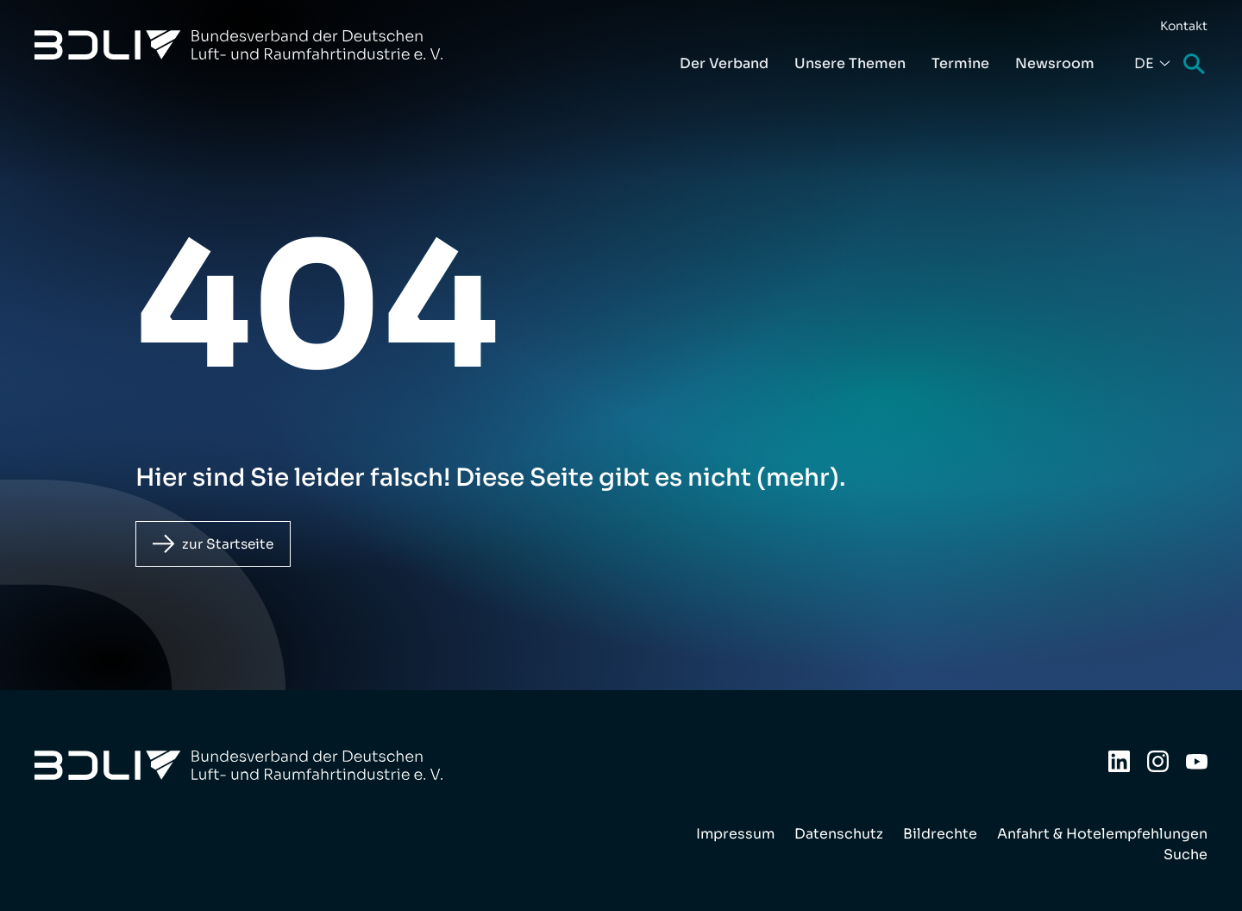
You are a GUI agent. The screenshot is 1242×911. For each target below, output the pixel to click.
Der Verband (724, 63)
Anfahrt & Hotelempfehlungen (1102, 834)
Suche (1195, 65)
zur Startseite (231, 544)
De (1144, 63)
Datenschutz (838, 834)
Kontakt (1184, 26)
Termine (960, 63)
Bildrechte (940, 834)
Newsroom (1055, 63)
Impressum (735, 834)
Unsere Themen (850, 63)
